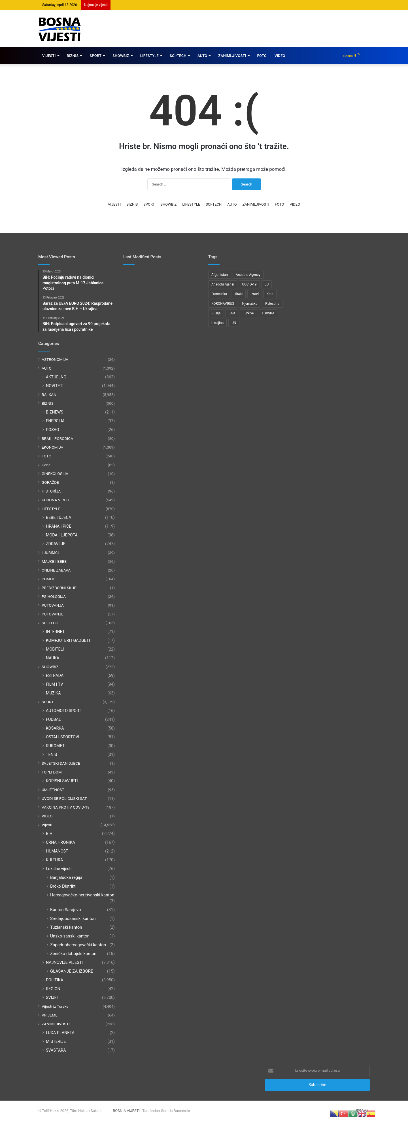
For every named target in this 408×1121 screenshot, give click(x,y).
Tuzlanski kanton (66, 927)
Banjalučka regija (66, 877)
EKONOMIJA (52, 447)
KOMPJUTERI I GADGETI (68, 640)
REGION (53, 988)
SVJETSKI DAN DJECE (61, 763)
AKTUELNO (56, 377)
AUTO (202, 56)
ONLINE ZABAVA (56, 570)
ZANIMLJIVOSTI (232, 56)
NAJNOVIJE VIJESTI (64, 962)
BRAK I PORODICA (57, 438)
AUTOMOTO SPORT (63, 710)
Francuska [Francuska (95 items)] (219, 294)
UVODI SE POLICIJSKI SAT (64, 798)
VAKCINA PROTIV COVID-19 (66, 807)
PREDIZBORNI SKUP (59, 587)
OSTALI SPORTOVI (62, 737)
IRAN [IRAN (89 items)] (239, 294)
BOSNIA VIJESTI (126, 1111)
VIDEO (280, 56)
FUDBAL (53, 719)
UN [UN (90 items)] (233, 323)
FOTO (262, 56)
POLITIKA (54, 980)
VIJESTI (49, 56)
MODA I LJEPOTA (62, 535)
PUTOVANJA (53, 605)
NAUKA (52, 658)
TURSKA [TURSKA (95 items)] (268, 313)
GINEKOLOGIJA (55, 473)
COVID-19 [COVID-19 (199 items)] (249, 284)
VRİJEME (50, 1015)
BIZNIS (73, 56)
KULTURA (54, 860)
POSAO (52, 429)
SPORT (95, 56)
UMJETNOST (53, 789)
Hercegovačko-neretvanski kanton (82, 895)
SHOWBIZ (120, 56)
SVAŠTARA (56, 1050)
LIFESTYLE (149, 56)
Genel (47, 465)
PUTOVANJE (52, 614)
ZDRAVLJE (55, 544)
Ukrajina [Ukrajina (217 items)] (217, 323)
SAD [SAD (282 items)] (232, 313)
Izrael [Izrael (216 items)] (254, 294)
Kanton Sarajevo (65, 909)
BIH (49, 833)
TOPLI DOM (52, 772)
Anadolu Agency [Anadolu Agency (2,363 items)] (248, 275)
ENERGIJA (55, 421)
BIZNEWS (54, 412)
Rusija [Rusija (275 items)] (216, 313)
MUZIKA (53, 693)
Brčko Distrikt (63, 886)
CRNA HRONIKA (60, 842)
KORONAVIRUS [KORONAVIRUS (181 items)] (222, 304)
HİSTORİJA (51, 491)
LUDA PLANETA (60, 1032)
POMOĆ (48, 579)
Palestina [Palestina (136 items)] (272, 304)
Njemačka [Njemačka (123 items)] (249, 304)
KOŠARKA (55, 728)
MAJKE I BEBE (54, 561)
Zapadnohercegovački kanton (78, 944)
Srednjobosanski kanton (73, 918)
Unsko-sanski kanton (70, 936)
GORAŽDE (50, 482)
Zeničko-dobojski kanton (73, 953)
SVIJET (52, 997)
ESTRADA (54, 675)
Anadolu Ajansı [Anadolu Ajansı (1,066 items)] (222, 284)
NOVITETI (54, 385)
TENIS (51, 754)
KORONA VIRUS (55, 500)
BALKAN (49, 394)
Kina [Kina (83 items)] (270, 294)
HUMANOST (57, 851)
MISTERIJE (56, 1041)
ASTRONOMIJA (55, 359)
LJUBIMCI (50, 552)
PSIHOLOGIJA (54, 596)
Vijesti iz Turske (55, 1006)
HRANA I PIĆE (58, 526)
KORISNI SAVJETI (62, 781)
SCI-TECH (178, 56)
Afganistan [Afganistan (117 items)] (219, 275)
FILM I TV (54, 684)
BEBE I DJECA (58, 517)
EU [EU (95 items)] (267, 284)
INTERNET (55, 631)
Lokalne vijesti (59, 868)
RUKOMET (55, 745)
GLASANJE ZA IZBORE (71, 971)
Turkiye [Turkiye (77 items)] (248, 313)
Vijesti (47, 824)
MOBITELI (55, 649)
